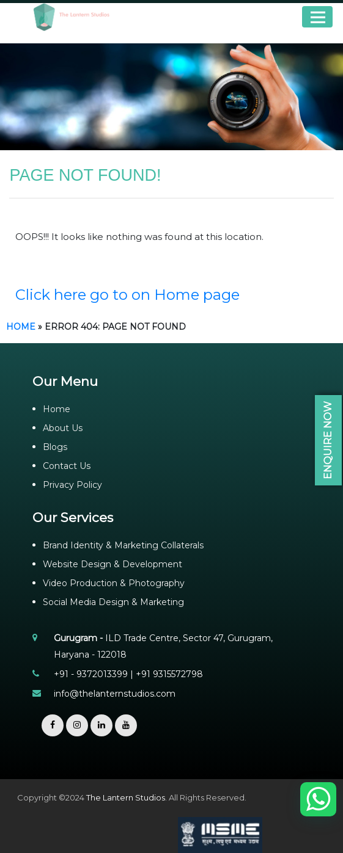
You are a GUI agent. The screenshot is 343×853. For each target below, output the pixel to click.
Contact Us (66, 465)
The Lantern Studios (125, 797)
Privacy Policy (72, 484)
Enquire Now (328, 440)
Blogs (55, 446)
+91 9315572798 (169, 674)
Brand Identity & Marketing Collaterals (123, 545)
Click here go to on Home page (127, 294)
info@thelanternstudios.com (114, 693)
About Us (63, 428)
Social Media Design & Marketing (113, 602)
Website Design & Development (112, 564)
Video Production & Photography (114, 583)
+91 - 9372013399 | (95, 674)
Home (20, 326)
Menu (317, 16)
